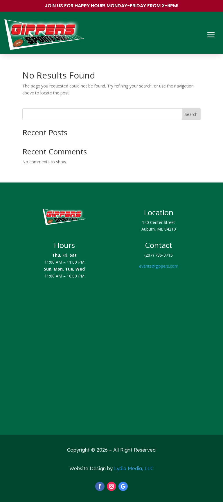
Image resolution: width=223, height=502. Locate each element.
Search (191, 114)
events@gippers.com (158, 266)
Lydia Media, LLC (134, 468)
